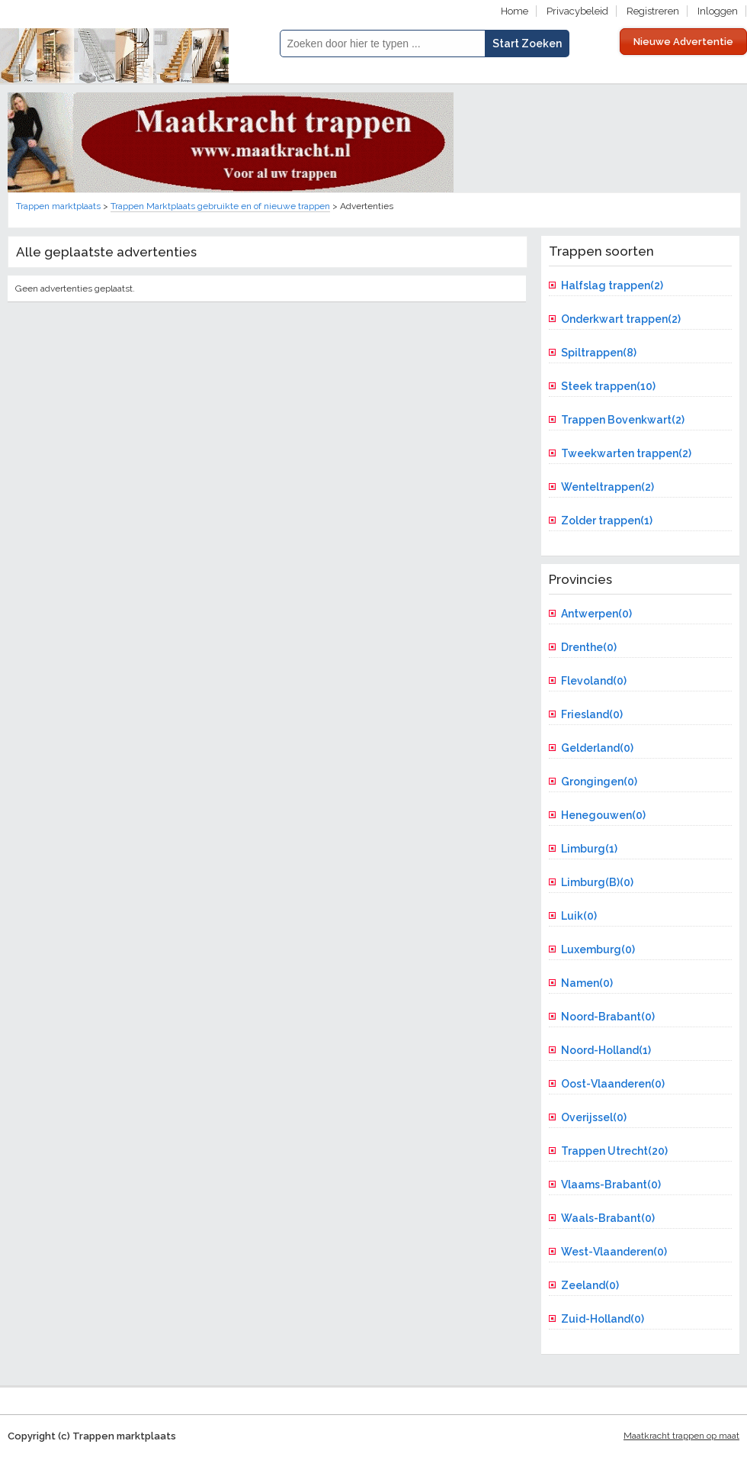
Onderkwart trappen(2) (621, 319)
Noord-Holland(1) (606, 1050)
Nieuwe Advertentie (683, 41)
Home (514, 11)
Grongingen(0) (599, 781)
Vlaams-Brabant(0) (611, 1184)
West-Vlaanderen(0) (614, 1252)
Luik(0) (579, 916)
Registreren (653, 11)
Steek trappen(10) (608, 386)
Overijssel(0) (594, 1117)
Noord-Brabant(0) (608, 1017)
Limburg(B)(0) (597, 882)
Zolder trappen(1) (606, 520)
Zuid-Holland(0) (602, 1319)
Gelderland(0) (597, 748)
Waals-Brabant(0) (608, 1218)
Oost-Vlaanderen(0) (613, 1084)
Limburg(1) (589, 849)
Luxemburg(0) (598, 949)
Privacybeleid (577, 11)
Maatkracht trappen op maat (681, 1435)
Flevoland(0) (594, 681)
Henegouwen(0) (603, 815)
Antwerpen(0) (596, 614)
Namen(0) (587, 983)
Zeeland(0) (590, 1285)
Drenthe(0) (589, 647)
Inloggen (717, 11)
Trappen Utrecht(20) (614, 1151)
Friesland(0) (592, 714)
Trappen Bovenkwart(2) (622, 420)
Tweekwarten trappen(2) (626, 453)
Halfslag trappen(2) (612, 285)
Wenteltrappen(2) (607, 487)
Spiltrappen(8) (598, 353)
